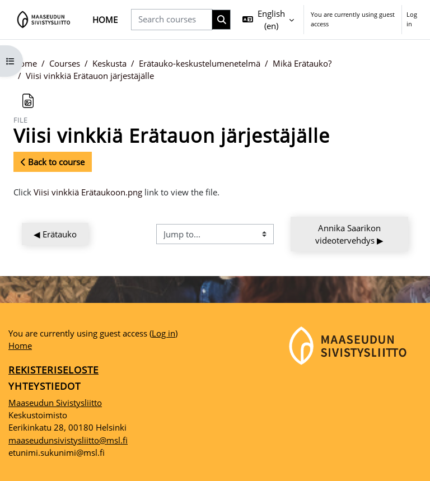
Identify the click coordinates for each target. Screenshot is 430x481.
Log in (411, 19)
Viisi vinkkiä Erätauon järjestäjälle (90, 75)
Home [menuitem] (105, 19)
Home (25, 63)
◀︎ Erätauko (55, 234)
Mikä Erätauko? (302, 63)
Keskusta (109, 63)
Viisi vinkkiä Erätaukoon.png (88, 192)
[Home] (44, 19)
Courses (64, 63)
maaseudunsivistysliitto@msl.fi (68, 440)
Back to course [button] (53, 161)
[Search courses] (171, 19)
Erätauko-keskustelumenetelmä (199, 63)
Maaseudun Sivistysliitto (55, 402)
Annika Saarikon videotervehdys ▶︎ (349, 234)
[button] (268, 19)
